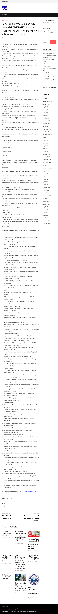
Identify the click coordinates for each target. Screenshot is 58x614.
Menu (4, 15)
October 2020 (46, 198)
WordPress (31, 611)
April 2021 (45, 182)
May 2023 (45, 112)
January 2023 (46, 123)
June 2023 (45, 110)
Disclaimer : (5, 606)
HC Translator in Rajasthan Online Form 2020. (6, 577)
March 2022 (46, 151)
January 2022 (46, 157)
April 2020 (45, 215)
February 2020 (46, 221)
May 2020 (45, 212)
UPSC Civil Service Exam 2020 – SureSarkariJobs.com (7, 558)
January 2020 (46, 223)
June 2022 (45, 143)
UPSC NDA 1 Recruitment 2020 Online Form (7, 533)
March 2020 (46, 218)
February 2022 (46, 154)
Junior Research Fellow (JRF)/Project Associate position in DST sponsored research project (49, 57)
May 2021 (45, 179)
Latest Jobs (5, 20)
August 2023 (46, 104)
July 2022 (45, 140)
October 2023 (46, 98)
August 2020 (46, 204)
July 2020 (45, 207)
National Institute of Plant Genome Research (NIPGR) (33, 557)
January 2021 (46, 190)
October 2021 (46, 165)
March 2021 (46, 185)
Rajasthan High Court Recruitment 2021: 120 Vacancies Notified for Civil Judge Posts (20, 536)
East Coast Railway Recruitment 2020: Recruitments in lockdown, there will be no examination (33, 543)
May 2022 (45, 146)
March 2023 (46, 118)
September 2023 (47, 101)
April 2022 (45, 148)
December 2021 (47, 160)
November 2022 (47, 129)
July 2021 (45, 173)
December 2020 (47, 193)
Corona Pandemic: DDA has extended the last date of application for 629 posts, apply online (20, 586)
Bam (37, 611)
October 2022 (46, 132)
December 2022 (47, 126)
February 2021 (46, 187)
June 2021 (45, 176)
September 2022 (47, 135)
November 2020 (47, 196)
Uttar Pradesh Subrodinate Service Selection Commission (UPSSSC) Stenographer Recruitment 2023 (49, 77)
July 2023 (45, 107)
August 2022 (46, 137)
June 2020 (45, 209)
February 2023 (46, 121)
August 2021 (46, 171)
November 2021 (47, 162)
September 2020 (47, 201)
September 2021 (47, 168)
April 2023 (45, 115)
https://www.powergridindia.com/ (27, 491)
